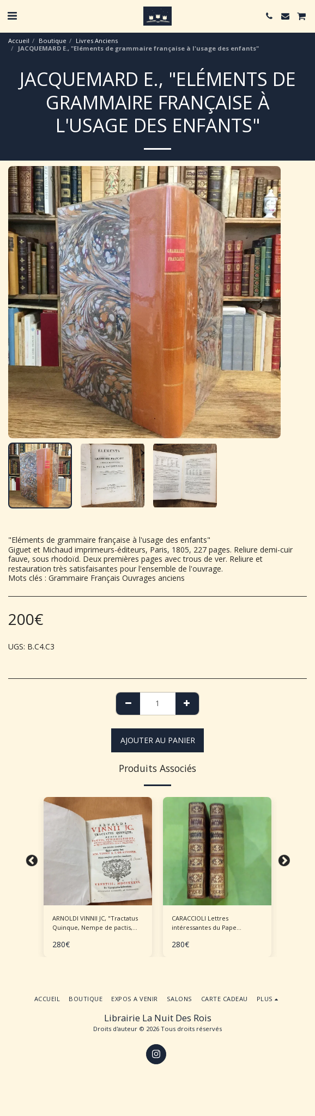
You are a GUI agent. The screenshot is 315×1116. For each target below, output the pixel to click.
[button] (12, 15)
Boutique (52, 40)
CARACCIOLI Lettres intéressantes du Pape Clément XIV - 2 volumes (207, 923)
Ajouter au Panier (157, 740)
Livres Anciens (97, 40)
